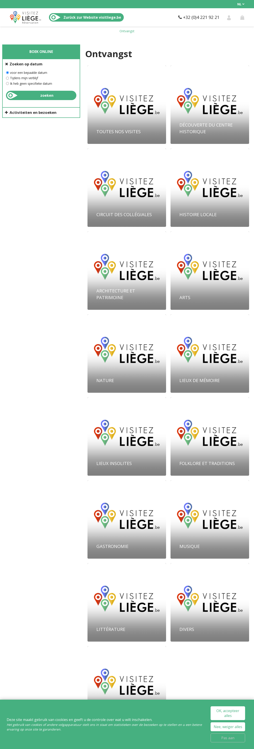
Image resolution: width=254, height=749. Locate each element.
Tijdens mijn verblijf (24, 78)
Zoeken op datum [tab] (26, 64)
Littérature (110, 629)
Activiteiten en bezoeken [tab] (33, 112)
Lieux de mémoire (199, 380)
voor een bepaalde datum (28, 73)
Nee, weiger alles (228, 726)
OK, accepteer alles (227, 713)
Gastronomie (112, 546)
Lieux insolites (114, 463)
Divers (186, 629)
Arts (184, 297)
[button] (242, 17)
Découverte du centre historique (206, 128)
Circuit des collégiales (124, 214)
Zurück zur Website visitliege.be (92, 17)
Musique (189, 546)
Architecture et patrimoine (115, 294)
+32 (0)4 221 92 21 (201, 17)
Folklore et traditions (207, 463)
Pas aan (227, 737)
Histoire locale (198, 214)
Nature (105, 380)
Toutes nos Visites (118, 132)
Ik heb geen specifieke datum (31, 84)
